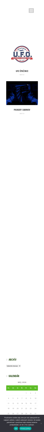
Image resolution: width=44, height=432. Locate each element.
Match (22, 75)
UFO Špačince (22, 71)
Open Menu (31, 10)
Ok (16, 428)
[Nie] (41, 423)
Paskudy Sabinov (22, 109)
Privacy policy (25, 428)
